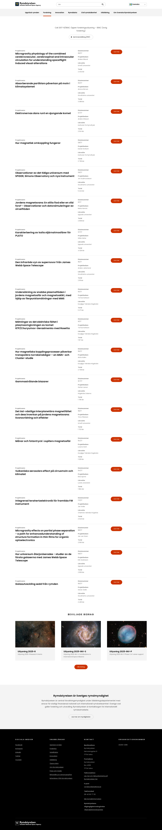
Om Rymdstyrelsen (57, 767)
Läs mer (116, 52)
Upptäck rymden (56, 745)
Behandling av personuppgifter (61, 775)
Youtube (18, 760)
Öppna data (54, 764)
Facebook (18, 745)
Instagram (19, 749)
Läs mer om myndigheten (81, 717)
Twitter (17, 756)
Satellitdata (54, 752)
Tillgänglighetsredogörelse (93, 810)
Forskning (53, 749)
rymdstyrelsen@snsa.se (92, 787)
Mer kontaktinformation (92, 799)
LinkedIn (18, 752)
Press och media (56, 771)
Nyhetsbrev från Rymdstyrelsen (61, 778)
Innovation (53, 756)
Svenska (134, 4)
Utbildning (53, 760)
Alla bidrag (81, 667)
